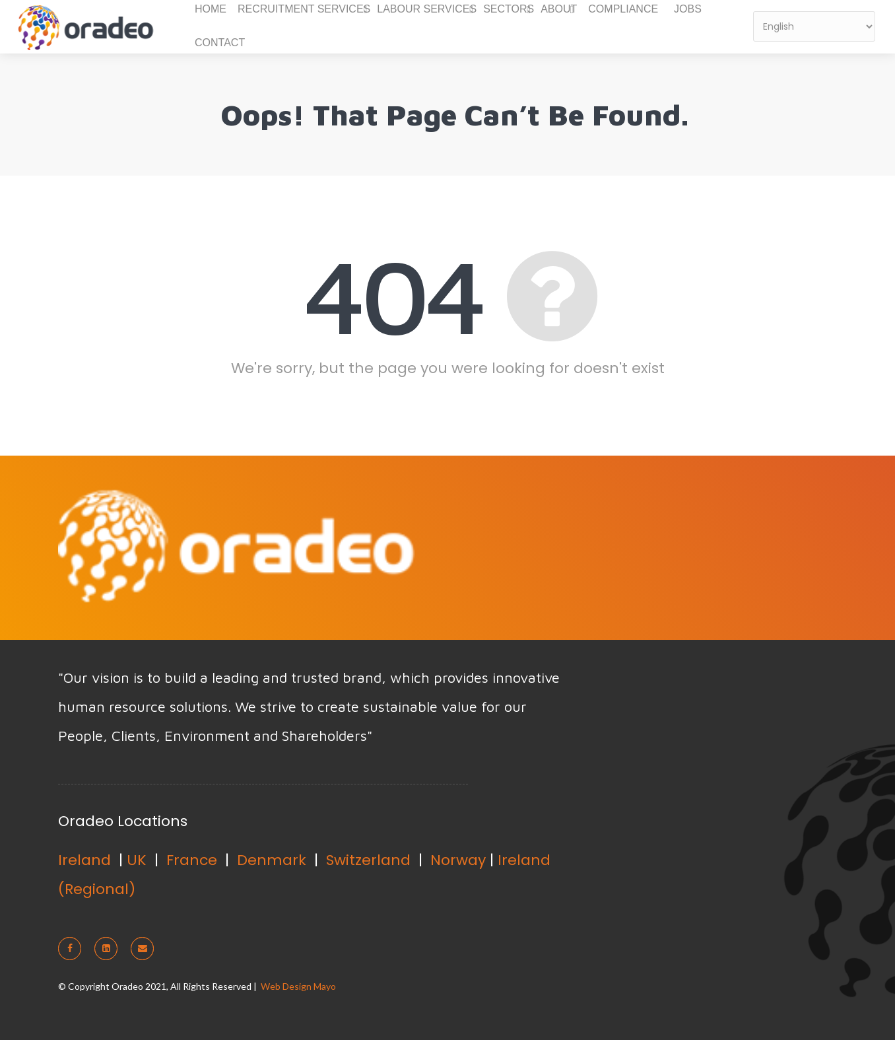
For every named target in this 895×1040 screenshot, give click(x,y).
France (191, 860)
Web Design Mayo (298, 986)
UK (137, 860)
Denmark (271, 860)
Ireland (84, 860)
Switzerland (368, 860)
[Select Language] (814, 26)
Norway (458, 860)
